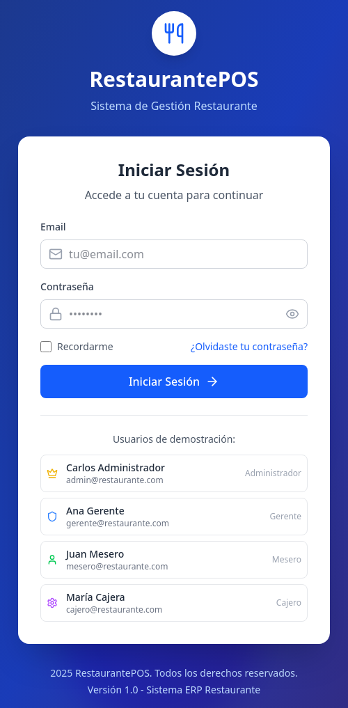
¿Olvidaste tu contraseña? (249, 346)
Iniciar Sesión (174, 381)
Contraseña (67, 286)
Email (53, 226)
